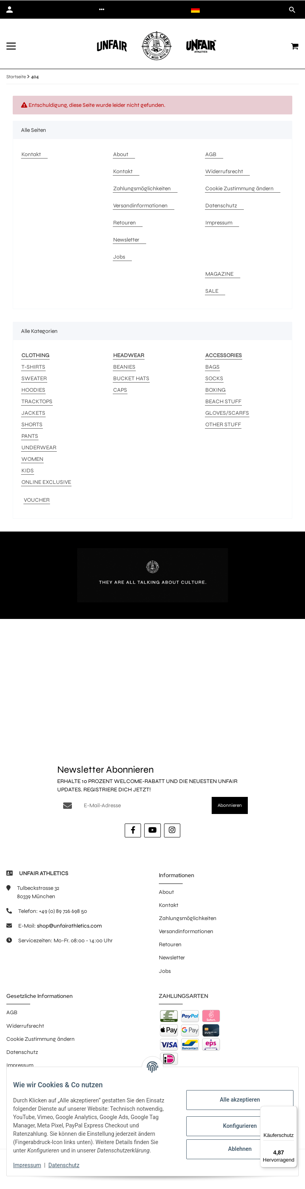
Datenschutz (70, 1165)
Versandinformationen (186, 931)
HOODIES (33, 390)
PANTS (29, 436)
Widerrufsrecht (25, 1026)
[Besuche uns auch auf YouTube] (152, 830)
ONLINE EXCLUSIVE (46, 482)
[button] (101, 9)
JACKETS (33, 413)
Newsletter (172, 957)
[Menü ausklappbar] (11, 46)
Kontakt (168, 905)
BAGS (212, 366)
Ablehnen (233, 1145)
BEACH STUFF (223, 401)
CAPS (120, 390)
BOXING (215, 390)
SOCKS (214, 378)
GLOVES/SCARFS (227, 413)
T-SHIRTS (33, 366)
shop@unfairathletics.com (69, 925)
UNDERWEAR (38, 447)
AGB (11, 1012)
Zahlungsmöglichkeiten (187, 918)
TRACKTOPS (36, 401)
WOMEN (32, 459)
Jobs (165, 971)
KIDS (27, 470)
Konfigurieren (233, 1122)
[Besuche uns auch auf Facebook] (133, 830)
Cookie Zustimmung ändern (40, 1039)
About (166, 892)
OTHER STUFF (223, 424)
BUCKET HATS (131, 378)
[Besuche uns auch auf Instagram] (172, 830)
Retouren (170, 944)
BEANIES (124, 366)
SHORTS (31, 424)
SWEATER (34, 378)
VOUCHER (37, 500)
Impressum (33, 1165)
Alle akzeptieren (233, 1095)
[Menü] (292, 1111)
